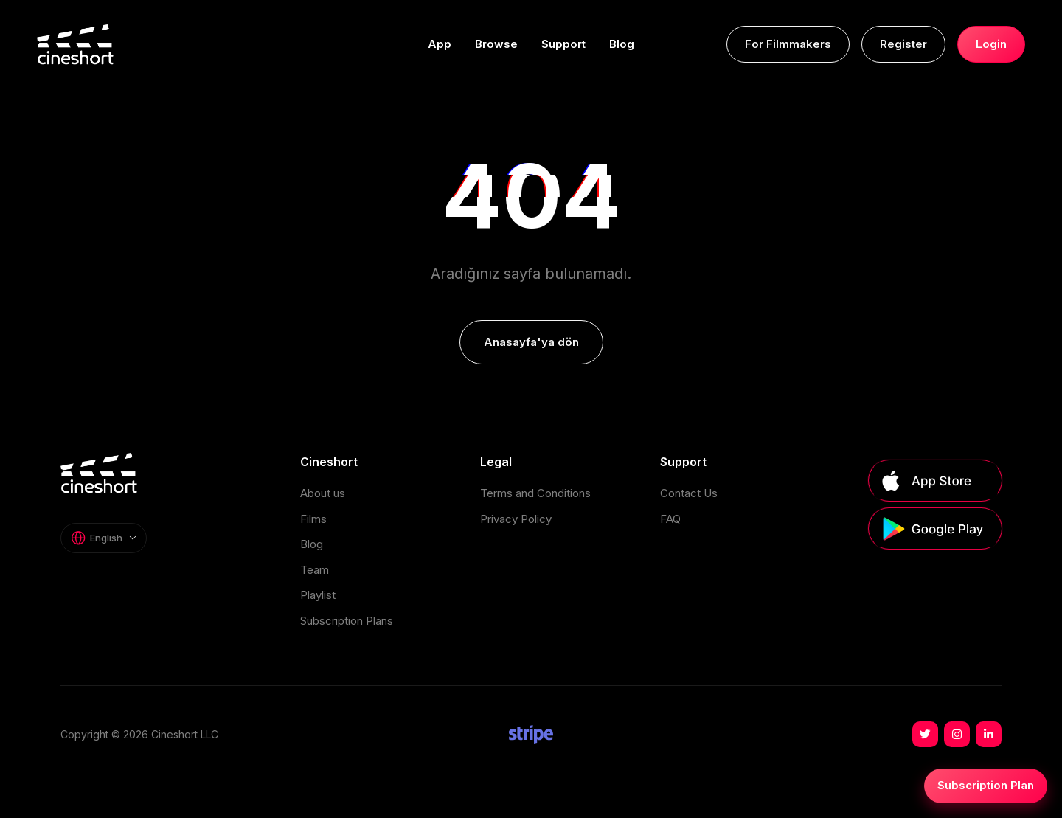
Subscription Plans (346, 621)
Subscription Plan (985, 785)
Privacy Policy (516, 519)
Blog (621, 44)
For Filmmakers (788, 44)
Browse (496, 44)
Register (903, 44)
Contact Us (689, 493)
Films (313, 519)
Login (991, 44)
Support (563, 44)
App (439, 44)
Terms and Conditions (535, 493)
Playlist (318, 595)
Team (314, 570)
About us (322, 493)
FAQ (670, 519)
